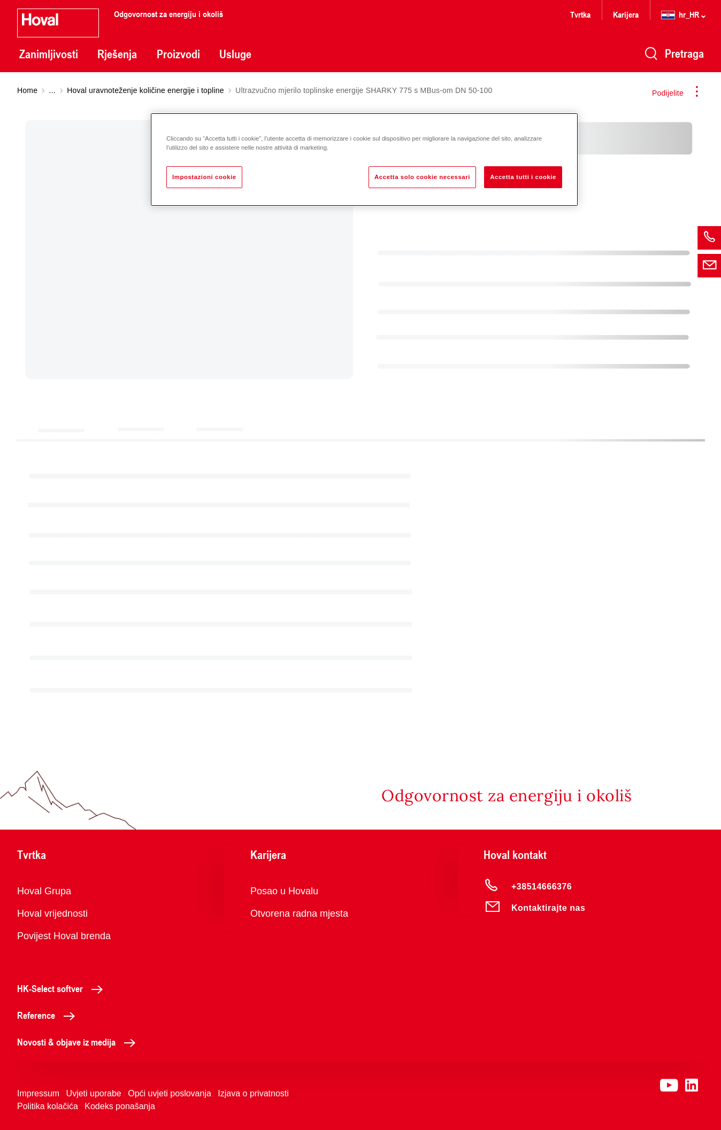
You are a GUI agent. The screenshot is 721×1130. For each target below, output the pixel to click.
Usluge (235, 54)
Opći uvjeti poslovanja (169, 1093)
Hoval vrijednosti (52, 913)
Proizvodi (178, 54)
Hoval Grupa (44, 891)
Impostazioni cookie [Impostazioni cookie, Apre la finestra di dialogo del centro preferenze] (204, 177)
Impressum (38, 1093)
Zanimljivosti (48, 54)
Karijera (626, 14)
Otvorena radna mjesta (299, 913)
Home (27, 90)
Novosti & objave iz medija (79, 1042)
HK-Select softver (63, 988)
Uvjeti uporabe (93, 1093)
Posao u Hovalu (284, 891)
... (52, 90)
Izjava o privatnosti (253, 1093)
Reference (49, 1015)
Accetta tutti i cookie (523, 177)
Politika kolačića (47, 1106)
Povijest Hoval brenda (64, 936)
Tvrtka (580, 14)
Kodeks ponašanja (120, 1106)
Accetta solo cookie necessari (422, 177)
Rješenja (117, 54)
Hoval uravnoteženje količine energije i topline (145, 90)
